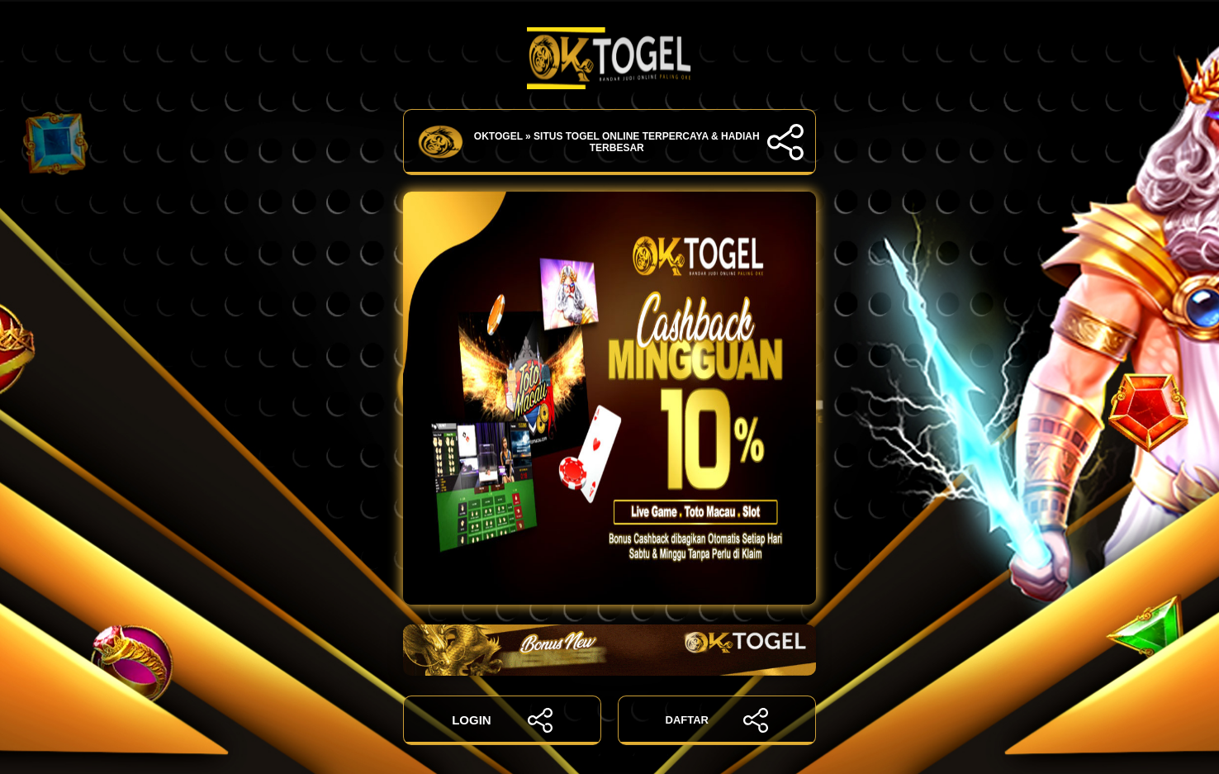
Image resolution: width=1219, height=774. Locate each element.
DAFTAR (717, 720)
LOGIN (502, 720)
